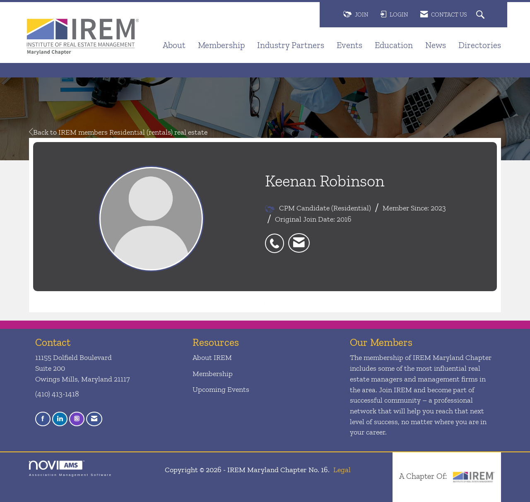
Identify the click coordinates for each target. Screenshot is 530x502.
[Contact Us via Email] (94, 419)
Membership (221, 45)
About (174, 45)
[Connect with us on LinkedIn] (59, 419)
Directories (479, 45)
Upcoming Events (221, 389)
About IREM (212, 357)
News (435, 45)
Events (349, 45)
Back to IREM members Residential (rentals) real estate (118, 132)
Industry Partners (290, 45)
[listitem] (276, 239)
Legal (342, 469)
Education (394, 45)
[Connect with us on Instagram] (76, 419)
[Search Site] (481, 15)
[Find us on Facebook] (43, 419)
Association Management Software (70, 469)
